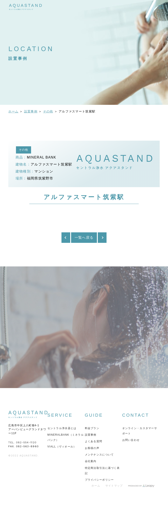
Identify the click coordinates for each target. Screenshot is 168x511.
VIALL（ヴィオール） (61, 446)
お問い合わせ (131, 440)
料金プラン (92, 428)
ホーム (13, 111)
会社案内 (90, 461)
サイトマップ (114, 485)
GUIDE (94, 415)
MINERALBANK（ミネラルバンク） (65, 437)
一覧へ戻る (84, 237)
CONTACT (135, 415)
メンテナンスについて (99, 454)
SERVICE (60, 415)
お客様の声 (92, 448)
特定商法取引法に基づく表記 (102, 470)
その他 (48, 111)
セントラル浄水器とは (62, 428)
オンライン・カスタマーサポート (139, 431)
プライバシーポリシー (99, 479)
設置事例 (30, 111)
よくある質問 (93, 441)
